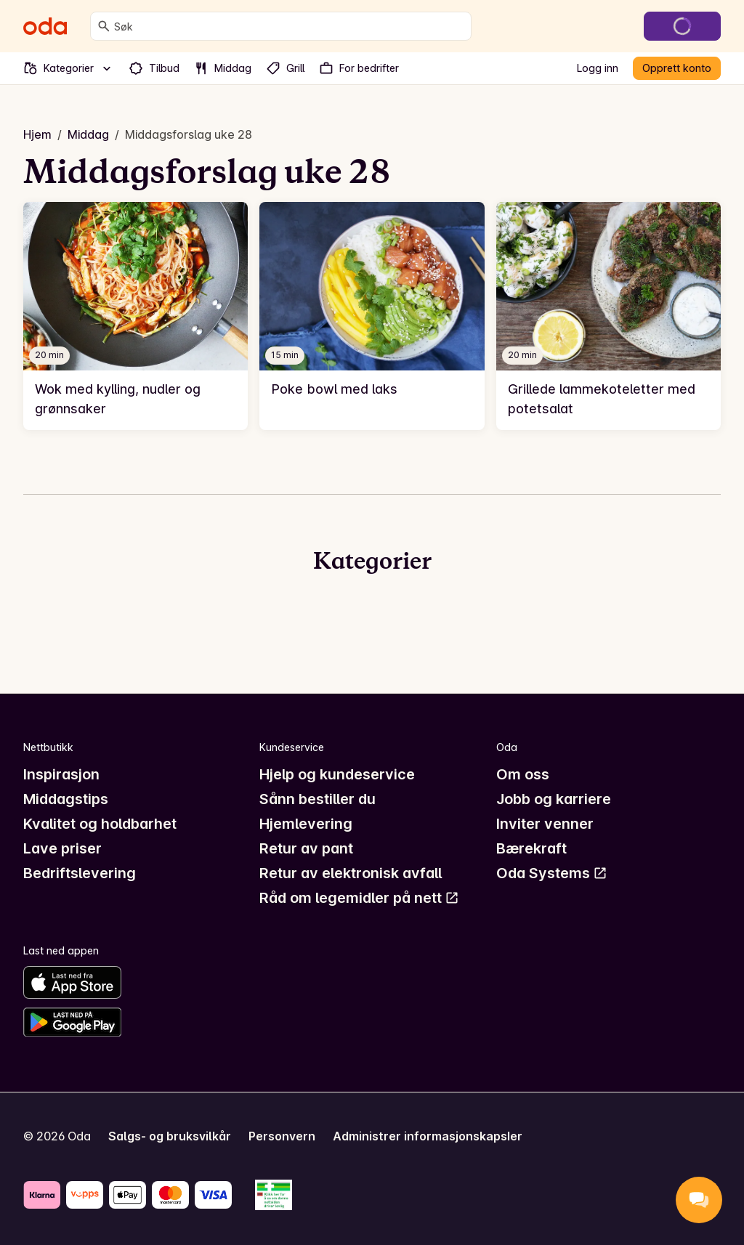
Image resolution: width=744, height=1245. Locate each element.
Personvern (281, 1136)
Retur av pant (306, 848)
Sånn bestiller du (317, 799)
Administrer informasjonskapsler (427, 1136)
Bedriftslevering (79, 873)
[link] (135, 316)
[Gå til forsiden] (45, 26)
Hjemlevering (305, 823)
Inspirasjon (61, 774)
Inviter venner (545, 823)
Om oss (522, 774)
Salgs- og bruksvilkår (169, 1136)
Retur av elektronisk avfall (350, 873)
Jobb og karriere (553, 799)
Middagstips (65, 799)
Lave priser (62, 848)
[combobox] (289, 26)
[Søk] (104, 26)
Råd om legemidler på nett (359, 898)
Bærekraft (531, 848)
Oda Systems (551, 873)
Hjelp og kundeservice (337, 774)
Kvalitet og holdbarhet (100, 823)
